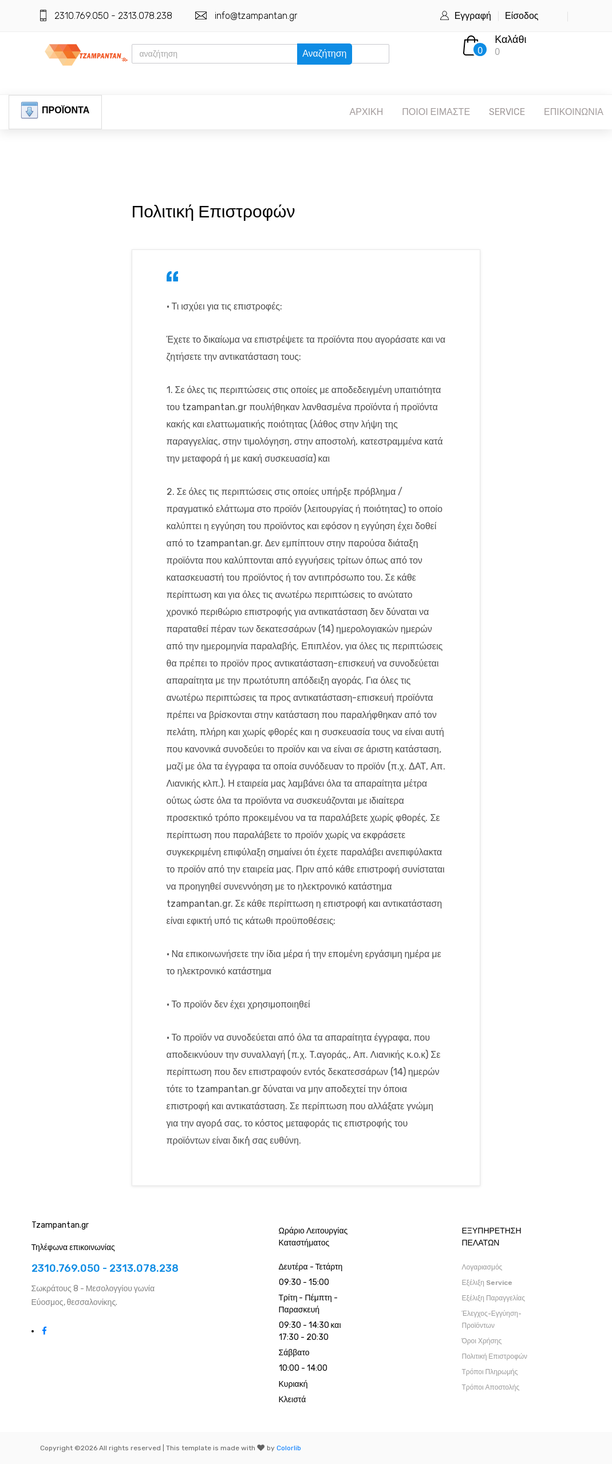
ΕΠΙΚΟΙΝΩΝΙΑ (573, 111)
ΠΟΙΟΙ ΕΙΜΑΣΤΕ (436, 111)
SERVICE (507, 111)
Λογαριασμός (482, 1267)
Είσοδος (522, 15)
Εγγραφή (473, 15)
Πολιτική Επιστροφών (495, 1356)
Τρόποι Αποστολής (491, 1387)
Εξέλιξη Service (487, 1283)
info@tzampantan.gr (256, 15)
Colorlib (289, 1448)
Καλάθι (510, 39)
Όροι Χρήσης (482, 1341)
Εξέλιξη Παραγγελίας (494, 1298)
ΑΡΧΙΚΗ (367, 111)
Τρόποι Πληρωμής (490, 1372)
